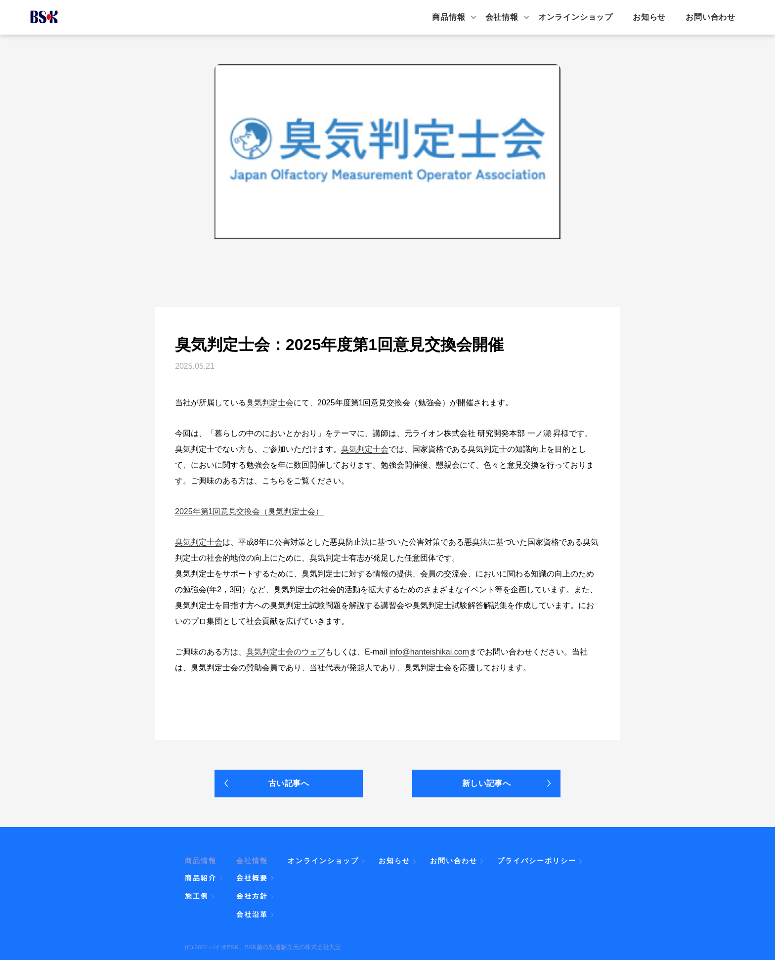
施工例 (197, 896)
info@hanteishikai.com (429, 652)
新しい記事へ (486, 783)
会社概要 (252, 877)
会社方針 (252, 896)
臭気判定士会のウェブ (285, 652)
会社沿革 (252, 914)
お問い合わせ (710, 17)
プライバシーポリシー (536, 861)
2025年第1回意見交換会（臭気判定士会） (249, 511)
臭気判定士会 (270, 402)
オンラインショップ (575, 17)
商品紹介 (200, 877)
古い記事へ (288, 783)
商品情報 (448, 17)
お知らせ (649, 17)
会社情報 (501, 17)
